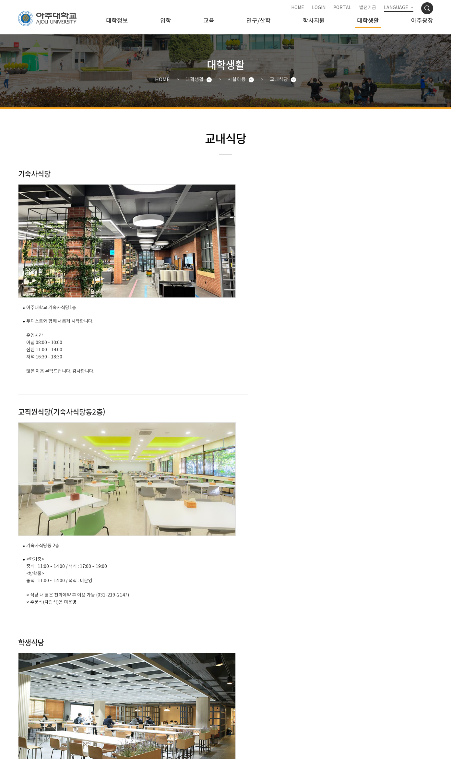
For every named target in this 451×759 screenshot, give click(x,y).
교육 (208, 21)
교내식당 (279, 79)
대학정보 (117, 21)
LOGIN (319, 8)
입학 (165, 21)
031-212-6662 (41, 560)
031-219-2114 (248, 730)
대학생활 (368, 21)
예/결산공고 (202, 718)
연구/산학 (258, 21)
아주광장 (422, 21)
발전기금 (367, 8)
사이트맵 (344, 718)
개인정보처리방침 (125, 717)
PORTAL (342, 8)
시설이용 (237, 79)
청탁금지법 (314, 718)
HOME (297, 8)
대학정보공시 (167, 718)
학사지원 (314, 21)
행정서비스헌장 (277, 718)
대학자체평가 (238, 718)
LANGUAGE (396, 8)
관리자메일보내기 (125, 747)
